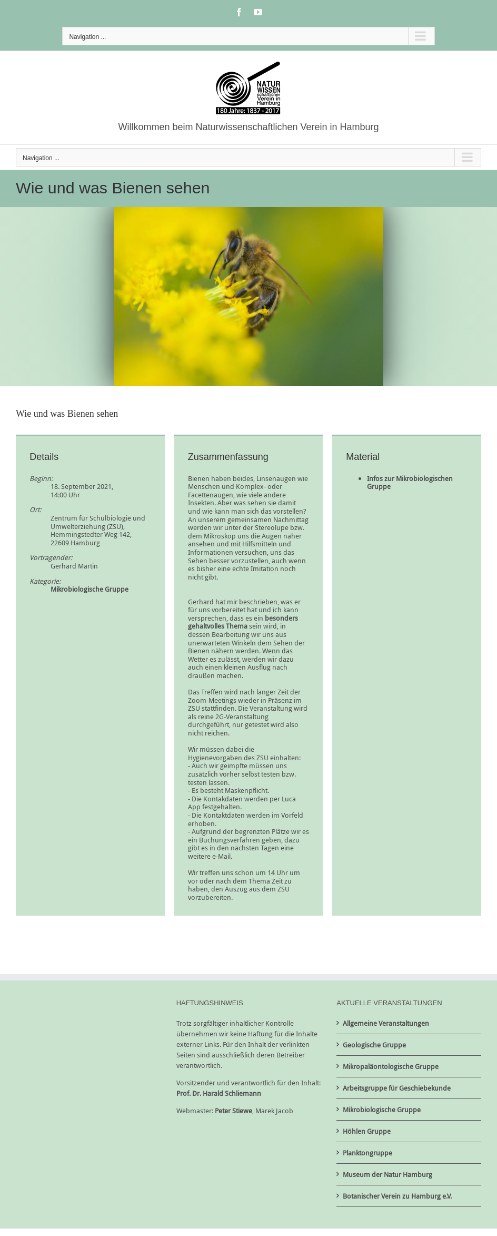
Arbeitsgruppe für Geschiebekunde (397, 1088)
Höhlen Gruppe (367, 1131)
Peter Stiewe (233, 1110)
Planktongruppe (367, 1152)
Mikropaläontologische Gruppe (391, 1066)
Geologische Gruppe (374, 1044)
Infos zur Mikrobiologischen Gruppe (410, 483)
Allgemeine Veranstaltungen (386, 1023)
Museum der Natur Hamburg (387, 1174)
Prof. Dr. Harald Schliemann (218, 1093)
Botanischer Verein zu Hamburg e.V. (397, 1196)
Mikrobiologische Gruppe (89, 589)
